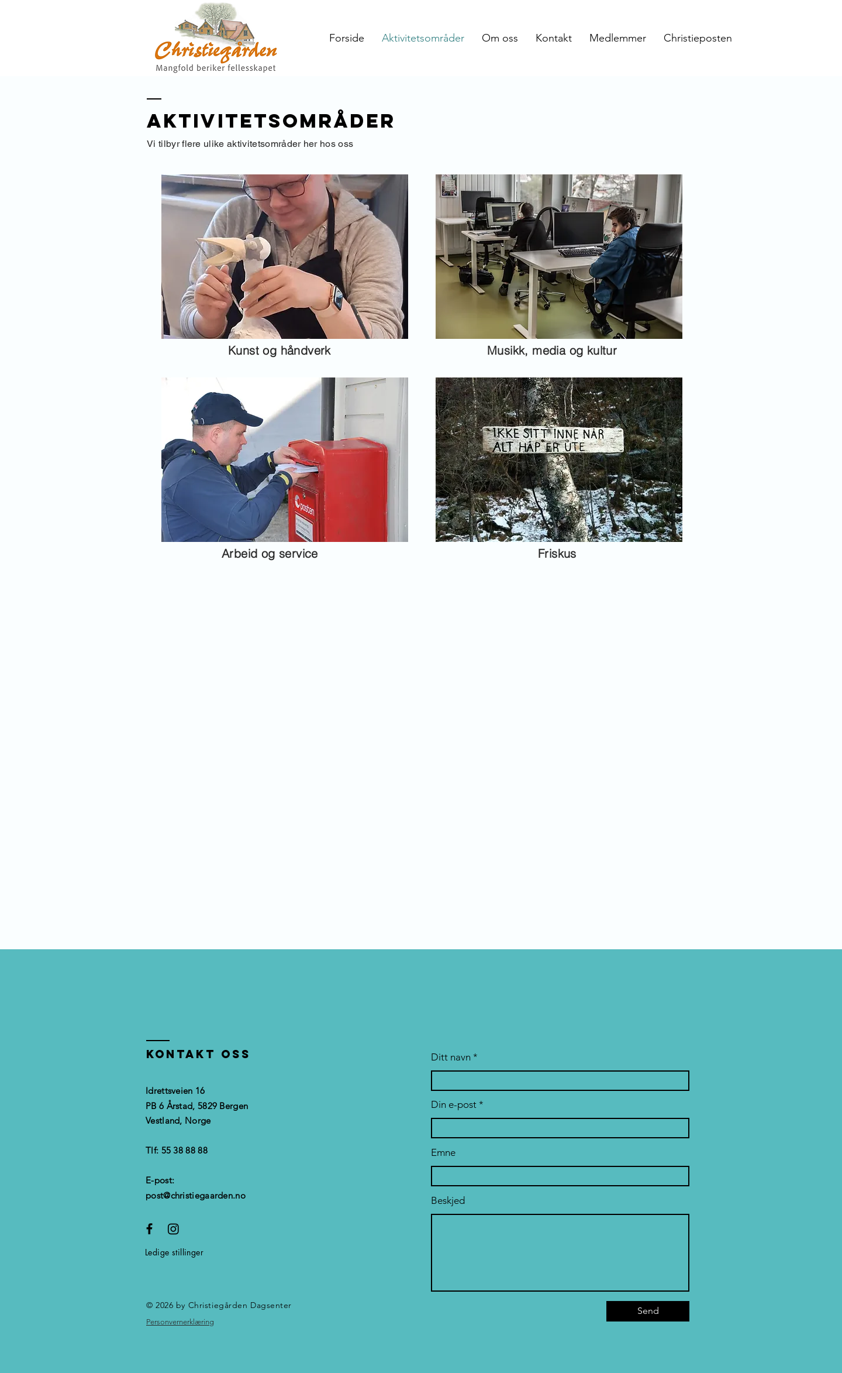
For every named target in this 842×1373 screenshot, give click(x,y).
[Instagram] (173, 1228)
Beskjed (448, 1201)
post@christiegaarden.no (196, 1195)
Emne (443, 1153)
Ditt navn (451, 1057)
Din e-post (454, 1105)
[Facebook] (149, 1228)
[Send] (647, 1311)
